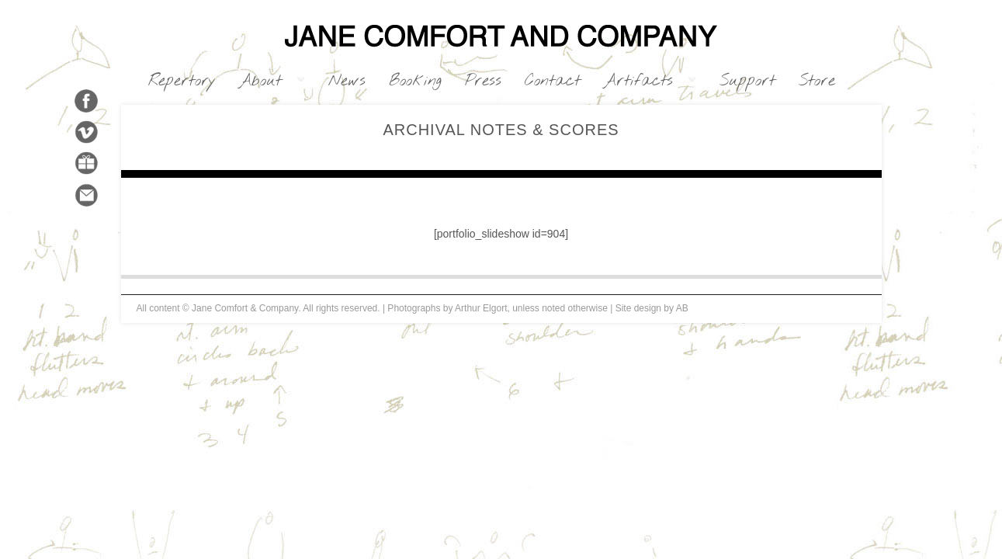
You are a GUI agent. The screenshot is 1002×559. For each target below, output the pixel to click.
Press (483, 81)
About (266, 81)
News (347, 81)
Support (747, 81)
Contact (553, 81)
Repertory (182, 81)
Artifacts (644, 81)
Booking (415, 81)
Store (817, 81)
